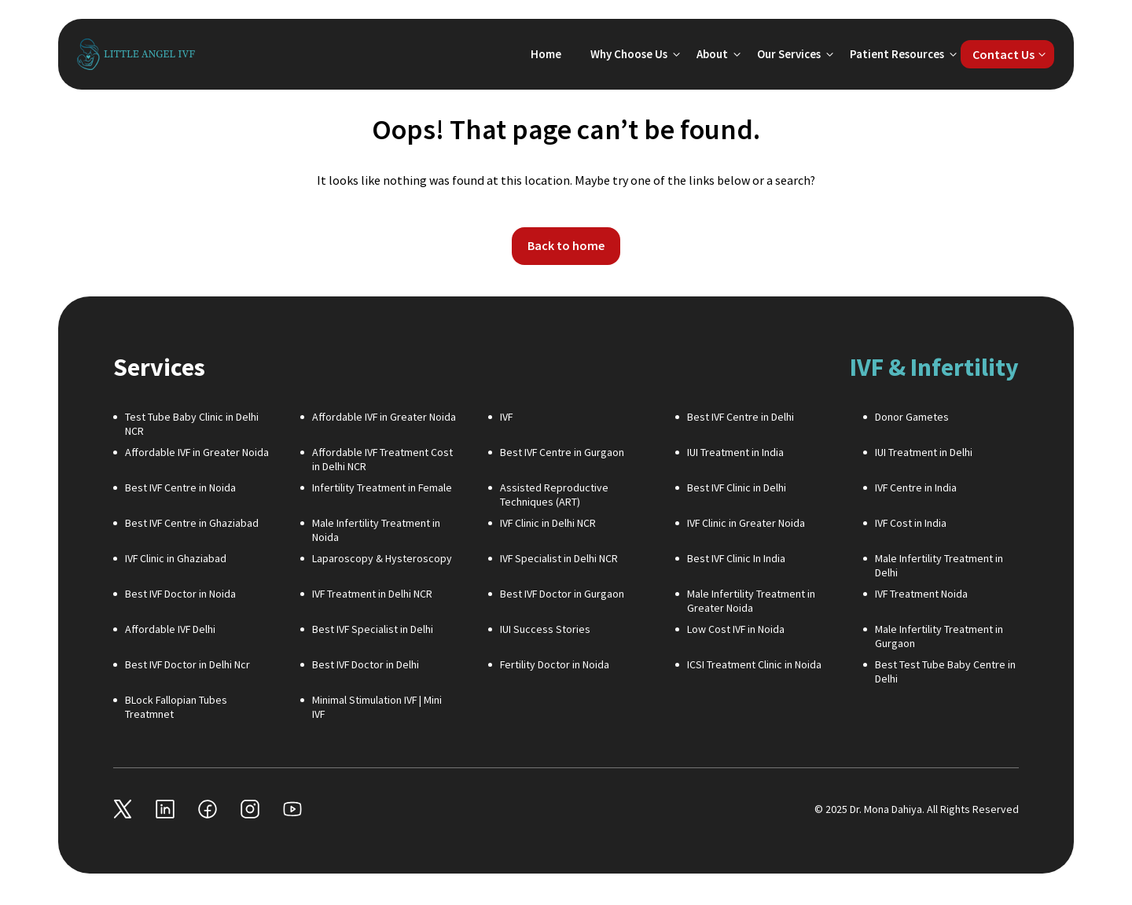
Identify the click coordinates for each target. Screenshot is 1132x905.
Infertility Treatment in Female (382, 487)
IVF (506, 417)
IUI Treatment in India (735, 452)
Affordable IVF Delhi (170, 629)
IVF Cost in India (910, 523)
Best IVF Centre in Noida (180, 487)
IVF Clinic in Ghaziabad (175, 558)
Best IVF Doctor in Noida (180, 594)
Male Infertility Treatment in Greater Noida (751, 601)
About (712, 53)
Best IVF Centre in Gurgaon (562, 452)
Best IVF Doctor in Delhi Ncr (187, 664)
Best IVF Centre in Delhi (740, 417)
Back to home (566, 245)
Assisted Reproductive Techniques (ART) (554, 494)
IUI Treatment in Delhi (923, 452)
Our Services (789, 53)
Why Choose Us (628, 53)
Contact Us (1003, 54)
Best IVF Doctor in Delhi (365, 664)
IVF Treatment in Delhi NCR (372, 594)
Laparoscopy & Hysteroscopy (382, 558)
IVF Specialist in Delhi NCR (559, 558)
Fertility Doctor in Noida (554, 664)
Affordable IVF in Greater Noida (384, 417)
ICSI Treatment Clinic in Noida (754, 664)
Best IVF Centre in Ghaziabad (192, 523)
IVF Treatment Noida (921, 594)
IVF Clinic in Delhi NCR (548, 523)
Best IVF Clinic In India (736, 558)
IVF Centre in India (916, 487)
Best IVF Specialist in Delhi (372, 629)
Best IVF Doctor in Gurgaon (562, 594)
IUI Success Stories (545, 629)
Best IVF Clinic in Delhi (736, 487)
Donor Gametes (912, 417)
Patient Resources (897, 53)
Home (546, 53)
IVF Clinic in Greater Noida (746, 523)
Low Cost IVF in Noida (736, 629)
